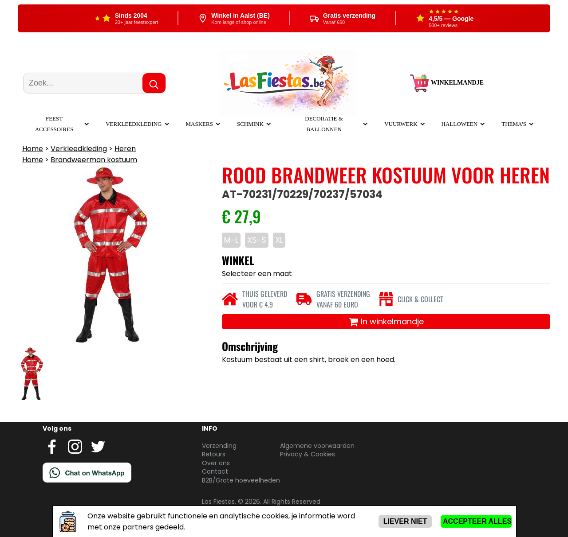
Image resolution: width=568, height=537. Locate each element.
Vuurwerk (400, 124)
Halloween (460, 124)
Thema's (513, 124)
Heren (125, 149)
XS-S (256, 239)
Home (32, 149)
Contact (215, 471)
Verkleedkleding (134, 124)
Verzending (219, 445)
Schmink (250, 124)
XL (279, 239)
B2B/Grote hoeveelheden (241, 480)
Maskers (199, 124)
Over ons (216, 463)
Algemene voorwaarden (317, 445)
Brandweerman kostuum (94, 160)
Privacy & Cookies (307, 454)
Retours (213, 454)
